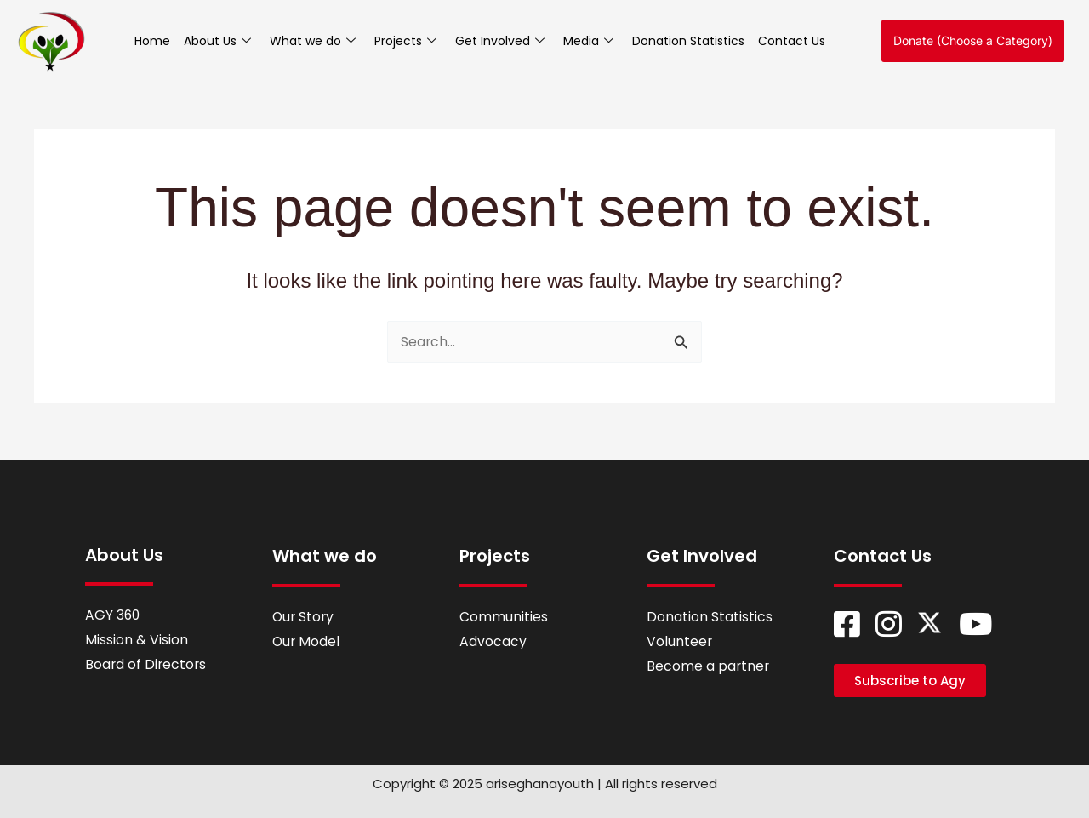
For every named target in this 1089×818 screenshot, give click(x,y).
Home (152, 40)
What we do (313, 40)
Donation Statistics (688, 40)
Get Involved (499, 40)
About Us (217, 40)
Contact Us (791, 40)
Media (588, 40)
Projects (405, 40)
